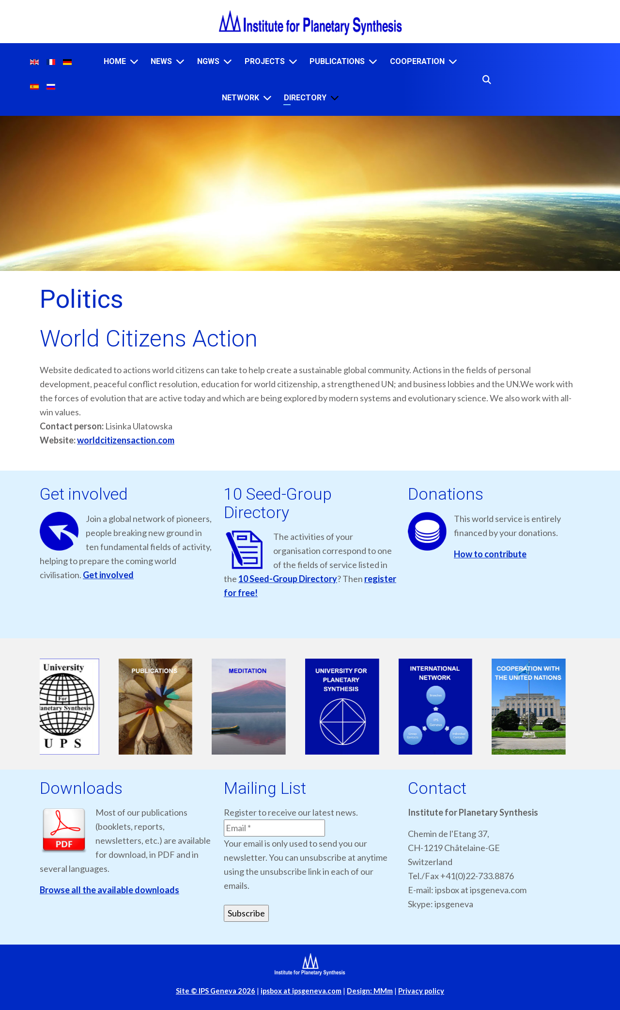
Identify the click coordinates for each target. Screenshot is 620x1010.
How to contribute (490, 554)
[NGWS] (227, 61)
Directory (305, 97)
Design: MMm (370, 991)
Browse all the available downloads (109, 889)
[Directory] (334, 97)
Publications (337, 61)
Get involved (108, 574)
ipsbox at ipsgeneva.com (301, 991)
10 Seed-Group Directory (287, 578)
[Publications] (373, 61)
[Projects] (293, 61)
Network (240, 97)
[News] (180, 61)
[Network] (267, 97)
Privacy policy (421, 991)
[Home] (134, 61)
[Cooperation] (453, 61)
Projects (265, 61)
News (161, 61)
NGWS (208, 61)
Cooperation (417, 61)
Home (115, 61)
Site (215, 991)
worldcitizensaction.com (125, 440)
